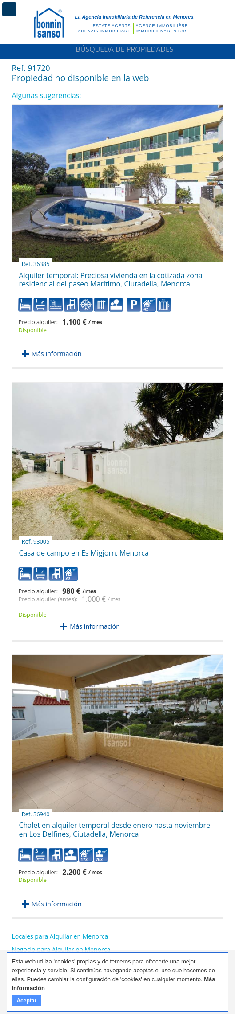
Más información (57, 353)
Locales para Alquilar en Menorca (60, 936)
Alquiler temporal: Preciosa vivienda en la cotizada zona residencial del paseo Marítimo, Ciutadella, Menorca (110, 276)
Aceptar (26, 1001)
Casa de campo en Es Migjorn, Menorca (83, 549)
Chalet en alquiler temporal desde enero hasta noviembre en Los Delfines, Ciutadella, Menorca (114, 826)
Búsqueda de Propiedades (117, 49)
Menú (9, 9)
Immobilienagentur (161, 31)
